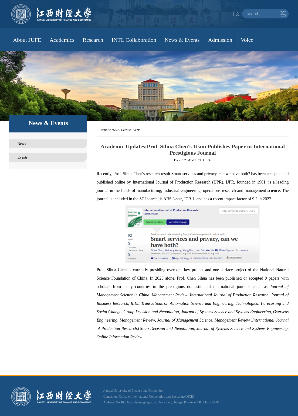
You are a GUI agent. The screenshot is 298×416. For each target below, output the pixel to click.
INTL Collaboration (134, 40)
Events (22, 157)
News (21, 144)
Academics (62, 40)
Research (93, 40)
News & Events (182, 40)
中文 (235, 14)
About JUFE (27, 40)
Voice (247, 40)
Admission (220, 40)
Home (103, 130)
